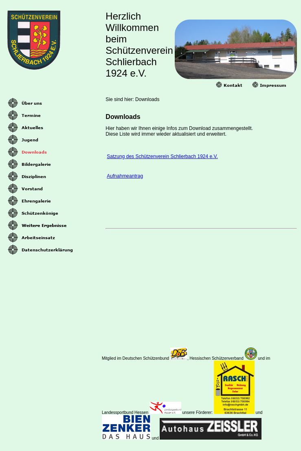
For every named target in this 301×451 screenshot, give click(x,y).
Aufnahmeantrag (125, 176)
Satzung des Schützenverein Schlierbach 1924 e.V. (162, 156)
